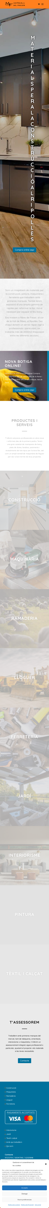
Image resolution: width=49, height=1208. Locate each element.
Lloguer (9, 1100)
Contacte (24, 1060)
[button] (46, 1164)
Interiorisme (11, 1130)
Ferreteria (10, 1104)
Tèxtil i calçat (11, 1138)
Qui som (9, 1146)
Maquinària (11, 1092)
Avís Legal (38, 1205)
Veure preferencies (24, 1200)
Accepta (24, 1188)
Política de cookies (14, 1205)
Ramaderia (11, 1096)
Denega (24, 1194)
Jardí (8, 1134)
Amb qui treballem (14, 1142)
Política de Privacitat (27, 1205)
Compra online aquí (24, 249)
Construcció (11, 1088)
